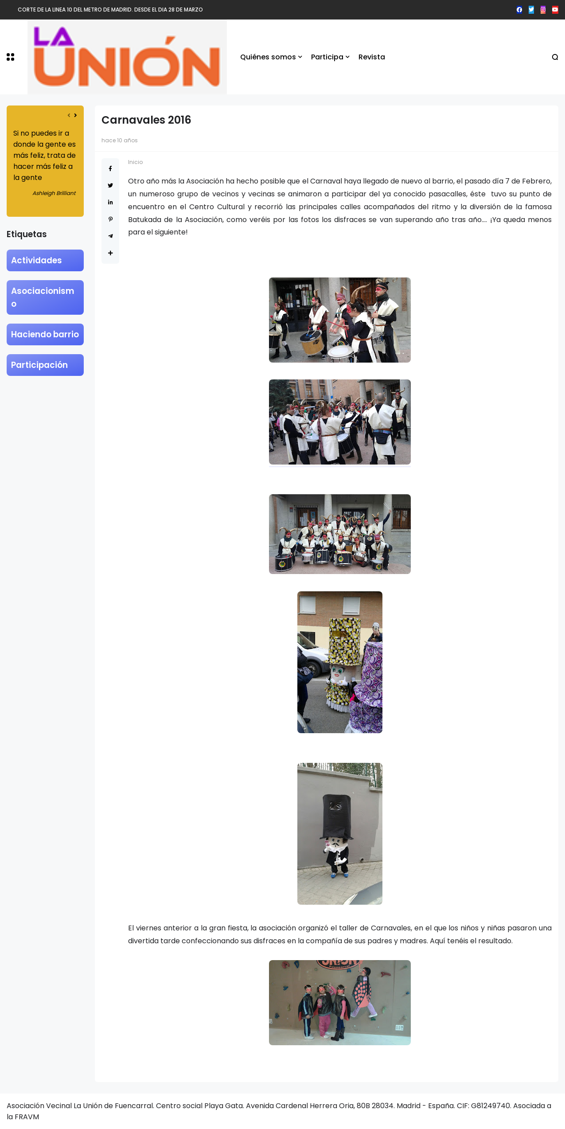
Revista (371, 57)
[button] (10, 57)
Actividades (36, 260)
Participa (327, 57)
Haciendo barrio (45, 334)
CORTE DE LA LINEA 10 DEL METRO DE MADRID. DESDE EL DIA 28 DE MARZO (110, 9)
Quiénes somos (268, 57)
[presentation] (68, 115)
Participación (39, 365)
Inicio (135, 162)
